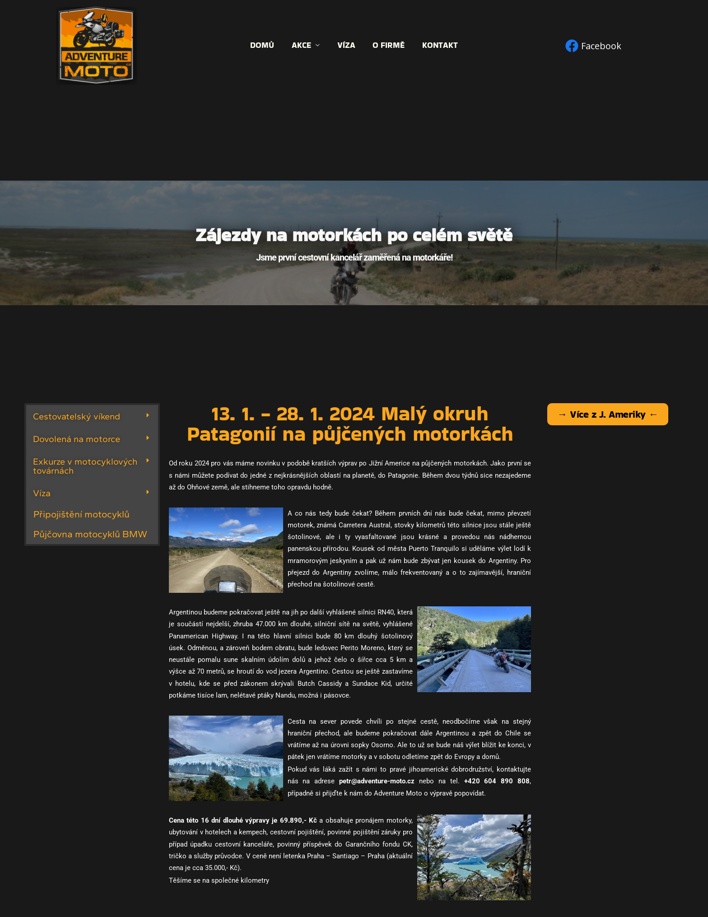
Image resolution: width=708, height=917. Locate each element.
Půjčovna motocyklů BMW (90, 534)
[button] (92, 416)
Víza (346, 45)
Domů (265, 45)
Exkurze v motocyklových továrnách (85, 466)
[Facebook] (593, 45)
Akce (302, 45)
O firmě (388, 45)
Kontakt (438, 45)
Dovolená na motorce (76, 438)
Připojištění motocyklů (81, 514)
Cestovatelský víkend (76, 416)
